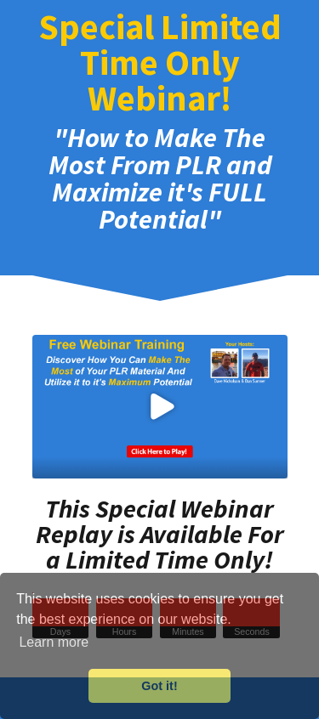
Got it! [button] (159, 686)
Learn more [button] (53, 642)
